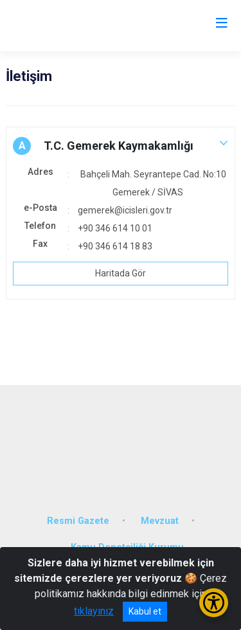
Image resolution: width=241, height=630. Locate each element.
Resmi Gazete (78, 521)
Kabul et (145, 611)
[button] (120, 146)
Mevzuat (160, 521)
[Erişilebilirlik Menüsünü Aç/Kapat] (213, 602)
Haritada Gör (120, 273)
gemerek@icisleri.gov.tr (125, 210)
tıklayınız (94, 611)
